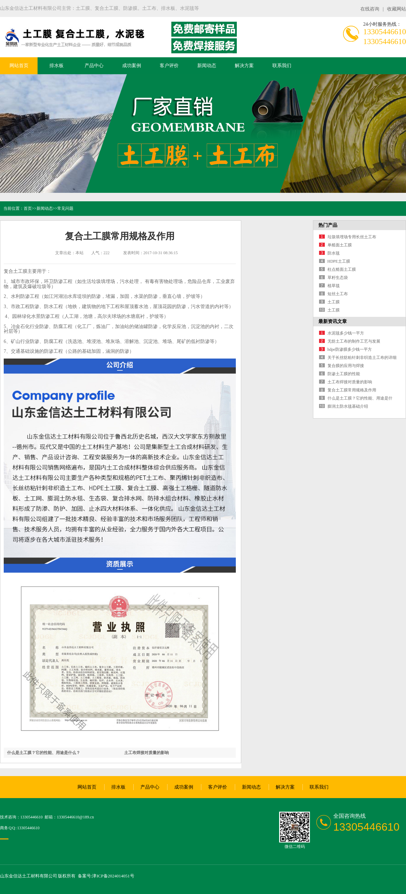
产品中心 (94, 65)
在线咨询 (369, 9)
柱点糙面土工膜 (342, 269)
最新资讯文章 (332, 321)
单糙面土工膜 (340, 245)
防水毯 (334, 253)
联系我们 (281, 65)
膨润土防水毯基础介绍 (348, 406)
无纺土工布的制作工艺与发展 (354, 341)
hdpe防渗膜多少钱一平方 (350, 349)
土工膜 (334, 302)
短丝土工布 (338, 293)
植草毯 (334, 285)
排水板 (56, 65)
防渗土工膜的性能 (344, 373)
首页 (28, 208)
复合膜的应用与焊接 (346, 365)
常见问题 (65, 208)
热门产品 (327, 225)
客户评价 (169, 65)
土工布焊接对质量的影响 (146, 752)
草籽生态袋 (338, 277)
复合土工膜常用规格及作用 (352, 390)
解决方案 (244, 65)
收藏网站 (396, 9)
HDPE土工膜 (339, 261)
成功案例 (131, 65)
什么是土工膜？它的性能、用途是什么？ (43, 752)
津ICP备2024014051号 (113, 875)
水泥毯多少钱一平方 (346, 333)
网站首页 (18, 65)
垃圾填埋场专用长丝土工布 (352, 237)
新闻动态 (206, 65)
